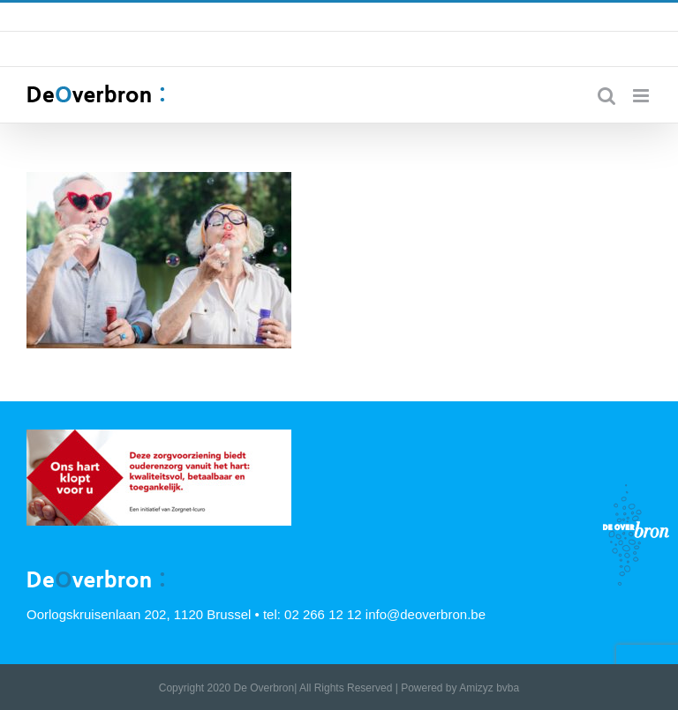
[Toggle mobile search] (606, 95)
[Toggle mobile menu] (642, 95)
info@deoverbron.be (480, 17)
